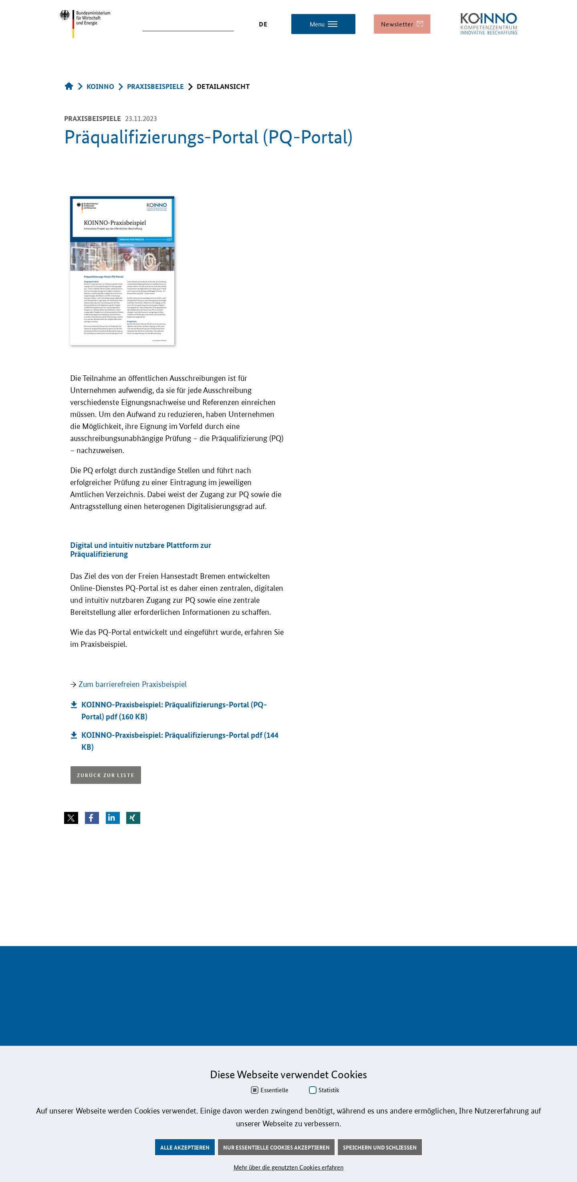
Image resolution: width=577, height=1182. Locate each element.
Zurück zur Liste (106, 775)
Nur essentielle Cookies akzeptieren (276, 1147)
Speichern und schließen (380, 1147)
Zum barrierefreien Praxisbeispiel (133, 684)
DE (263, 24)
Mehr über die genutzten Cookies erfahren (288, 1167)
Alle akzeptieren (185, 1147)
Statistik (329, 1089)
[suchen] (188, 23)
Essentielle (274, 1089)
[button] (71, 818)
